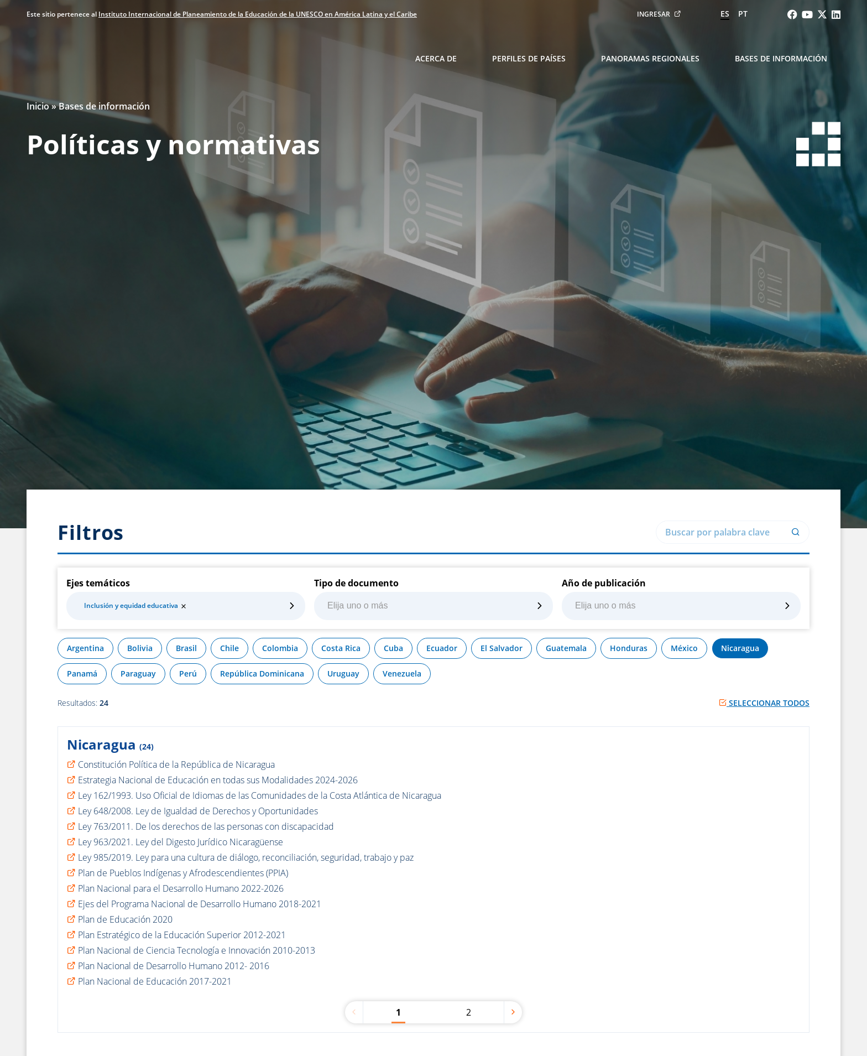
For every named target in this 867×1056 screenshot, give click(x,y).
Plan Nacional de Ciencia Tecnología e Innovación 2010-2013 (196, 950)
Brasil (186, 648)
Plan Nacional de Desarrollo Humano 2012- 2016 (173, 966)
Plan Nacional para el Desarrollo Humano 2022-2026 (181, 888)
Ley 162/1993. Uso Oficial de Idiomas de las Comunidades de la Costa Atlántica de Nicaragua (259, 795)
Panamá (82, 673)
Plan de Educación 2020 (125, 919)
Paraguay (138, 673)
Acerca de (436, 58)
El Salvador (501, 648)
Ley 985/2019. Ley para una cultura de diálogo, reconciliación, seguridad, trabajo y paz (246, 857)
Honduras (628, 648)
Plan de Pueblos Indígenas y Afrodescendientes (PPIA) (183, 873)
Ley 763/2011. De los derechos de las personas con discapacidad (206, 826)
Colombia (280, 648)
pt (743, 13)
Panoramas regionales (650, 58)
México (684, 648)
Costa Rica (341, 648)
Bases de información (781, 58)
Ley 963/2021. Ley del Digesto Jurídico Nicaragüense (180, 842)
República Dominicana (262, 673)
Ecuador (441, 648)
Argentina (85, 648)
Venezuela (402, 673)
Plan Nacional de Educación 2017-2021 (155, 981)
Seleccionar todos (764, 703)
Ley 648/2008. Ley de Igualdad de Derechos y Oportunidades (198, 811)
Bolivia (140, 648)
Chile (229, 648)
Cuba (393, 648)
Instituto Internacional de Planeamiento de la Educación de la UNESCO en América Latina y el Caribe (257, 14)
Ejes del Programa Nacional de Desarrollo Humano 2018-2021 (199, 904)
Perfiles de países (529, 58)
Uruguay (343, 673)
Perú (188, 673)
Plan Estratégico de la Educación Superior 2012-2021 (182, 935)
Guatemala (566, 648)
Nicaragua (740, 648)
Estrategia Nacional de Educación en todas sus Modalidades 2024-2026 (218, 780)
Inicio (38, 106)
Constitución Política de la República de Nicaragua (176, 764)
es (724, 13)
